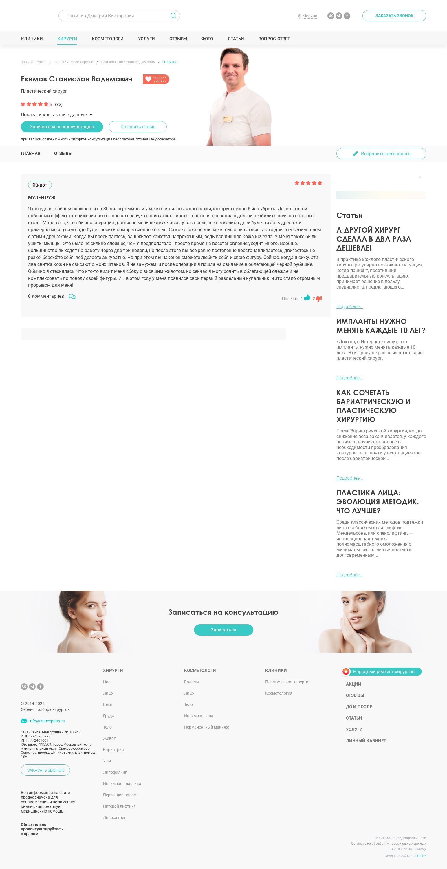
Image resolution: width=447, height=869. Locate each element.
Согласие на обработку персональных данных (388, 843)
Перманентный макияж (206, 727)
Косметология (278, 693)
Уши (107, 761)
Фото (207, 38)
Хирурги (67, 38)
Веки (107, 704)
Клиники (32, 38)
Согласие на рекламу (409, 849)
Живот (109, 738)
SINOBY (420, 856)
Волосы (191, 682)
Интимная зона (198, 715)
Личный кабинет (366, 740)
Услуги (146, 38)
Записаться (223, 630)
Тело (107, 727)
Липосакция (115, 817)
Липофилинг (115, 772)
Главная (30, 153)
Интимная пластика (122, 783)
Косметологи (107, 38)
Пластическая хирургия (288, 682)
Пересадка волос (119, 795)
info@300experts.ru (47, 721)
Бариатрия (113, 749)
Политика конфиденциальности (400, 838)
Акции (353, 684)
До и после (359, 706)
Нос (106, 682)
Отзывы (178, 38)
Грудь (108, 715)
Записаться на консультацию (62, 126)
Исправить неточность (386, 153)
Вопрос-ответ (274, 38)
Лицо (108, 693)
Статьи (236, 38)
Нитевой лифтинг (119, 806)
